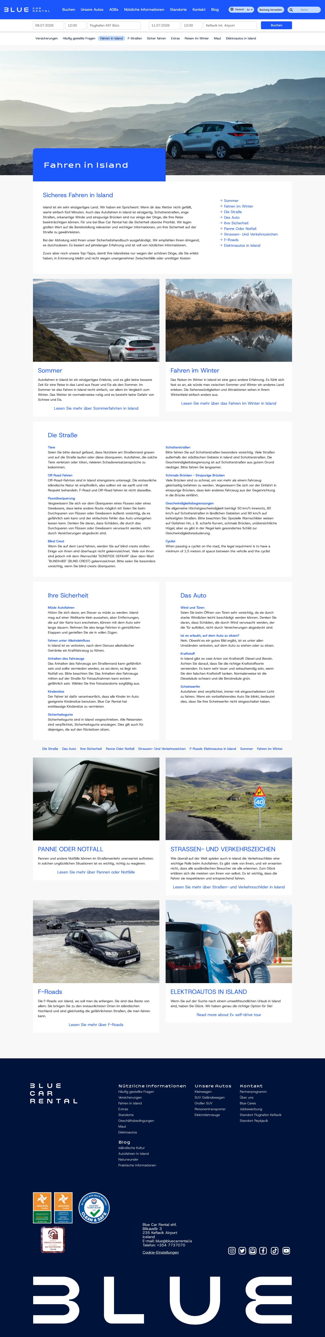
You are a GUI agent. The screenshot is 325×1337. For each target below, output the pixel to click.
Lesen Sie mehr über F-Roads (96, 1024)
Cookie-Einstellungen (161, 1252)
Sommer (229, 200)
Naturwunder (128, 1159)
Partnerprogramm (253, 1091)
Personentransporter (210, 1109)
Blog (215, 9)
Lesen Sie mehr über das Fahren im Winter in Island (228, 403)
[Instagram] (232, 1250)
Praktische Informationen (137, 1165)
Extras (175, 38)
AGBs (113, 9)
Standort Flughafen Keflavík (260, 1115)
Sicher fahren (156, 38)
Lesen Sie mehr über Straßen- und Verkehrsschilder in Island (229, 887)
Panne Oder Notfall (238, 228)
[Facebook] (263, 1250)
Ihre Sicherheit (234, 223)
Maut (217, 38)
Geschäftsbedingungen (136, 1120)
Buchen (68, 9)
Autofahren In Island (133, 1153)
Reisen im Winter (197, 38)
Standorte (178, 9)
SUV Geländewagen (210, 1097)
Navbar (27, 9)
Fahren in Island (111, 38)
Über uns (246, 1097)
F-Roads (229, 239)
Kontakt (199, 9)
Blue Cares (248, 1103)
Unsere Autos (92, 9)
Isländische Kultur (131, 1148)
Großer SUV (203, 1103)
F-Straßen (135, 38)
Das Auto (229, 217)
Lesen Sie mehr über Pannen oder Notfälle (96, 872)
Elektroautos (127, 1132)
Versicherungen (46, 38)
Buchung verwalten (271, 9)
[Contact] (252, 1250)
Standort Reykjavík (254, 1120)
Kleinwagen (203, 1091)
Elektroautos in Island (241, 38)
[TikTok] (274, 1250)
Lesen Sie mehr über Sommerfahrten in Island (96, 408)
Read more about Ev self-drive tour (229, 1014)
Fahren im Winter (236, 206)
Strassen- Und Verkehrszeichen (249, 234)
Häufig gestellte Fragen (79, 38)
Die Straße (231, 211)
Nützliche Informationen (144, 9)
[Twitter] (242, 1250)
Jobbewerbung (251, 1109)
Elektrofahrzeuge (207, 1115)
